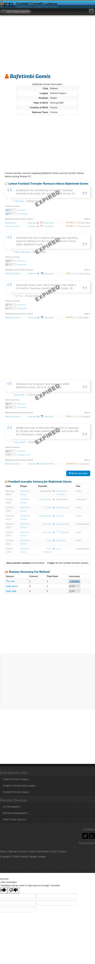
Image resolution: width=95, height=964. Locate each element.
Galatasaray (45, 499)
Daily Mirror (12, 586)
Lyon (49, 540)
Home (3, 851)
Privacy (23, 851)
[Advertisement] (47, 42)
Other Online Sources (14, 819)
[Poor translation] (13, 890)
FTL (9, 5)
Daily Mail (11, 591)
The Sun (10, 581)
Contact (62, 851)
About (32, 851)
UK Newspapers (11, 806)
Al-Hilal (48, 507)
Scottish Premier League (16, 792)
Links (53, 851)
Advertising (42, 851)
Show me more (78, 473)
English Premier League (15, 779)
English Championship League (19, 785)
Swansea (47, 524)
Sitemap (12, 851)
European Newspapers (15, 813)
